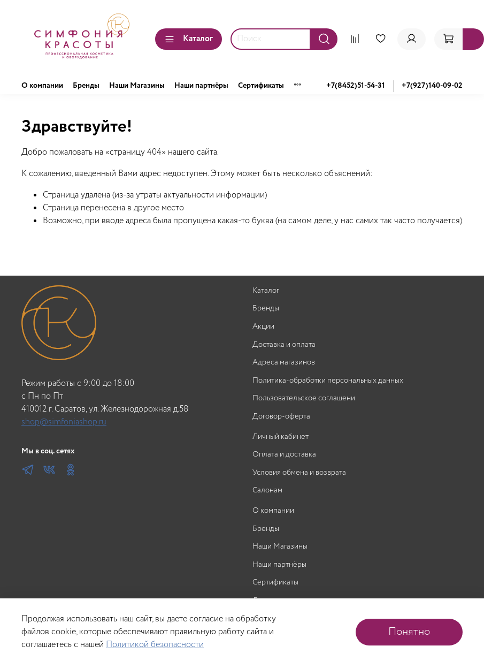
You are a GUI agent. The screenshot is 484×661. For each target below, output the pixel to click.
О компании (42, 86)
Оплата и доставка (284, 454)
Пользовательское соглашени (303, 398)
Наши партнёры (201, 86)
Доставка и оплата (284, 345)
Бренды (86, 86)
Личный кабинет (280, 437)
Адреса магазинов (283, 362)
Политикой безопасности (155, 645)
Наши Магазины (137, 86)
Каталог (188, 39)
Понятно (409, 632)
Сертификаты (261, 86)
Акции (263, 326)
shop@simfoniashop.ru (63, 422)
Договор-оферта (281, 416)
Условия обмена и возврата (299, 472)
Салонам (267, 490)
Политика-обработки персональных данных (327, 380)
